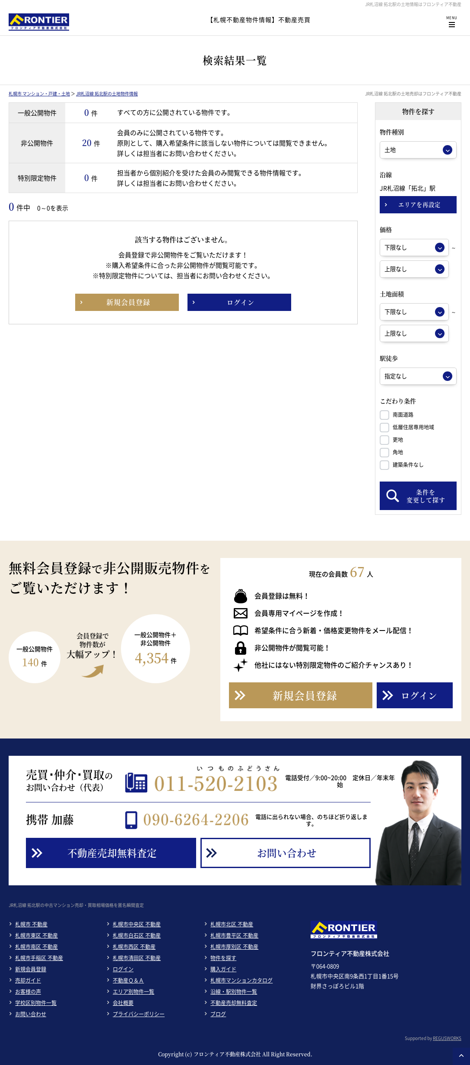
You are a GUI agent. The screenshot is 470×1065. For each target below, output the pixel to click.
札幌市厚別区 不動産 (234, 947)
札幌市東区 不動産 (36, 935)
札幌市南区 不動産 (36, 947)
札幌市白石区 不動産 (137, 935)
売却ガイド (28, 980)
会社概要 (123, 1003)
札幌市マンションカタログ (241, 980)
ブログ (218, 1014)
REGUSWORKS (447, 1038)
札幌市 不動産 (31, 924)
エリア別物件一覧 (133, 991)
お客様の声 (28, 991)
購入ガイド (223, 969)
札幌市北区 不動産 (231, 924)
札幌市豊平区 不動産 (234, 935)
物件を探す (223, 958)
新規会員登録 (30, 969)
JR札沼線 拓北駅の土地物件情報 (107, 93)
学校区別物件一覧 (36, 1003)
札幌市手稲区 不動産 (39, 958)
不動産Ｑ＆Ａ (128, 980)
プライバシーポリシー (139, 1014)
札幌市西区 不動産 (134, 947)
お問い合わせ (30, 1014)
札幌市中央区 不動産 (137, 924)
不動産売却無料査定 (233, 1003)
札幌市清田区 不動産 (137, 958)
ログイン (123, 969)
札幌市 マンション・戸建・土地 (39, 93)
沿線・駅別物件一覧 (233, 991)
